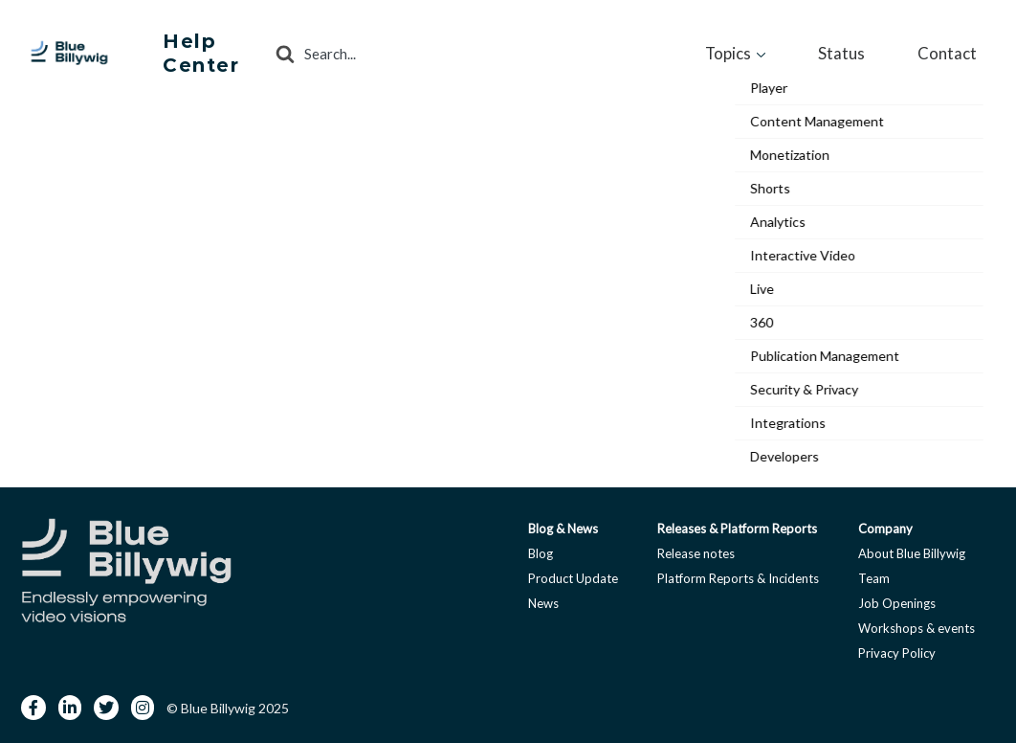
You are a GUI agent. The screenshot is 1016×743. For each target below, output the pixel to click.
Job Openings (897, 597)
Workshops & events (916, 622)
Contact (961, 49)
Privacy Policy (897, 647)
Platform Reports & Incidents (738, 572)
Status (884, 49)
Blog (540, 547)
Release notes (696, 547)
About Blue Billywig (911, 547)
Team (874, 572)
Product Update (573, 572)
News (543, 597)
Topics (798, 49)
